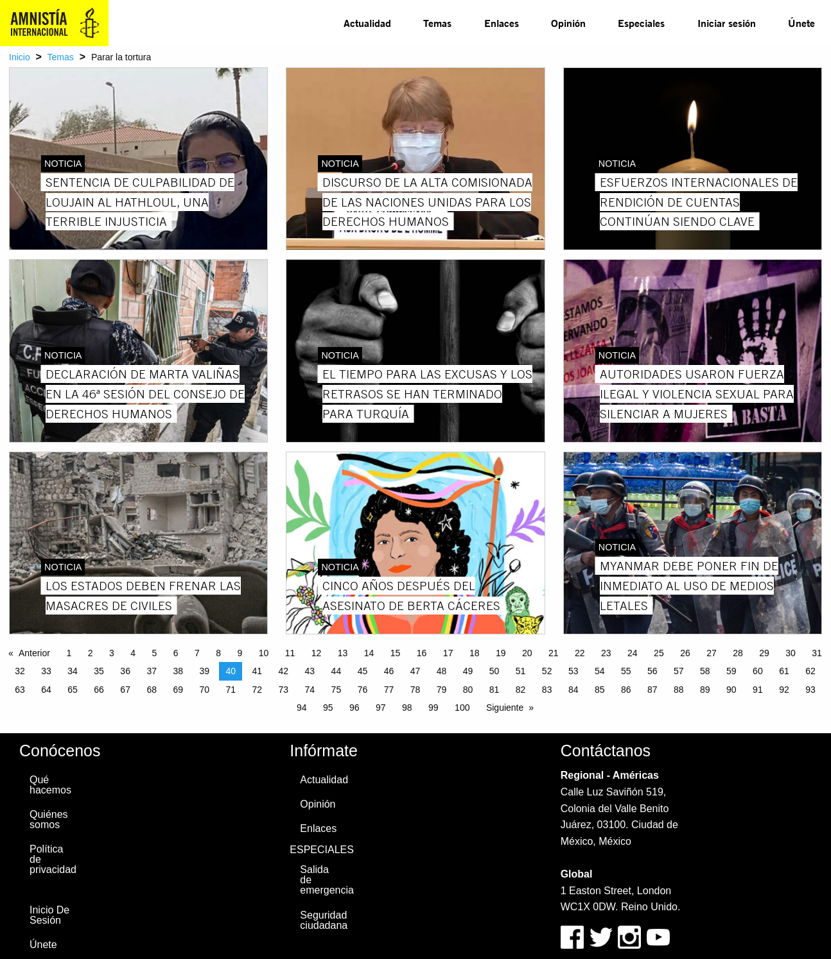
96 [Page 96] (354, 707)
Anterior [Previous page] (34, 653)
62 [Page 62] (810, 671)
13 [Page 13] (343, 653)
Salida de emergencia (326, 879)
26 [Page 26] (685, 653)
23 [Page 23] (606, 653)
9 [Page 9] (239, 653)
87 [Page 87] (652, 689)
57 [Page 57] (679, 671)
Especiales (641, 23)
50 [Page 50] (494, 671)
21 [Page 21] (553, 653)
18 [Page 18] (474, 653)
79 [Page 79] (442, 689)
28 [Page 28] (738, 653)
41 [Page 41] (257, 671)
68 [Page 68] (151, 689)
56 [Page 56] (652, 671)
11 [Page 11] (290, 653)
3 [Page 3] (111, 653)
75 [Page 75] (336, 689)
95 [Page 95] (328, 707)
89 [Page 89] (705, 689)
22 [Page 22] (580, 653)
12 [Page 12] (316, 653)
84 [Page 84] (573, 689)
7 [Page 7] (197, 653)
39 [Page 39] (204, 671)
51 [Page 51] (521, 671)
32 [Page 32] (20, 671)
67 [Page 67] (125, 689)
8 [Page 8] (218, 653)
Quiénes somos (49, 819)
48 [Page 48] (442, 671)
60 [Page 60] (758, 671)
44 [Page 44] (336, 671)
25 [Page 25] (659, 653)
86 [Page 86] (626, 689)
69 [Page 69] (178, 689)
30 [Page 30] (790, 653)
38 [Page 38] (178, 671)
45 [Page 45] (363, 671)
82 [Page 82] (521, 689)
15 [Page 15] (395, 653)
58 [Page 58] (705, 671)
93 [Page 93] (810, 689)
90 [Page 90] (731, 689)
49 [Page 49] (468, 671)
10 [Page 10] (264, 653)
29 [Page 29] (764, 653)
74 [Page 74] (310, 689)
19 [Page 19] (501, 653)
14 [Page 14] (369, 653)
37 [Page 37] (151, 671)
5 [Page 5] (154, 653)
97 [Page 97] (381, 707)
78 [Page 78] (415, 689)
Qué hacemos (50, 784)
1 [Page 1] (68, 653)
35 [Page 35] (99, 671)
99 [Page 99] (433, 707)
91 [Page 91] (758, 689)
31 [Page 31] (817, 653)
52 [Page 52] (547, 671)
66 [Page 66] (99, 689)
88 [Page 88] (679, 689)
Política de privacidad (53, 859)
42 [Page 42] (284, 671)
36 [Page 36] (125, 671)
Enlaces (501, 23)
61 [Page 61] (784, 671)
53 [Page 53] (573, 671)
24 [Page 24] (632, 653)
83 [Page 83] (547, 689)
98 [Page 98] (407, 707)
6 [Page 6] (176, 653)
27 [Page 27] (711, 653)
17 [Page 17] (448, 653)
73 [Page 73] (284, 689)
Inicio (19, 57)
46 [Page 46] (389, 671)
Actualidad (367, 23)
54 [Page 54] (600, 671)
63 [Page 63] (20, 689)
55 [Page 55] (626, 671)
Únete (801, 23)
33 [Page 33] (46, 671)
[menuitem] (367, 23)
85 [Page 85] (600, 689)
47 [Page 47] (415, 671)
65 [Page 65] (72, 689)
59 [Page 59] (731, 671)
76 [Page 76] (363, 689)
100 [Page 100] (462, 707)
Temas (437, 23)
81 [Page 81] (494, 689)
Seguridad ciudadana (323, 920)
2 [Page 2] (90, 653)
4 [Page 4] (133, 653)
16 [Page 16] (422, 653)
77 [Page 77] (389, 689)
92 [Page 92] (784, 689)
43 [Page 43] (310, 671)
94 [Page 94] (302, 707)
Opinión (568, 23)
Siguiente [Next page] (504, 707)
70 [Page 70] (204, 689)
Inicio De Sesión (49, 915)
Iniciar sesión (726, 23)
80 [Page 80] (468, 689)
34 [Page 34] (72, 671)
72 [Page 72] (257, 689)
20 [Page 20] (527, 653)
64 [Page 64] (46, 689)
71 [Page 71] (230, 689)
